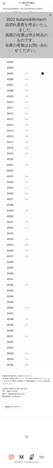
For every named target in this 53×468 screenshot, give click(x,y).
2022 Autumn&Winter (11, 9)
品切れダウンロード (12, 407)
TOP (26, 436)
